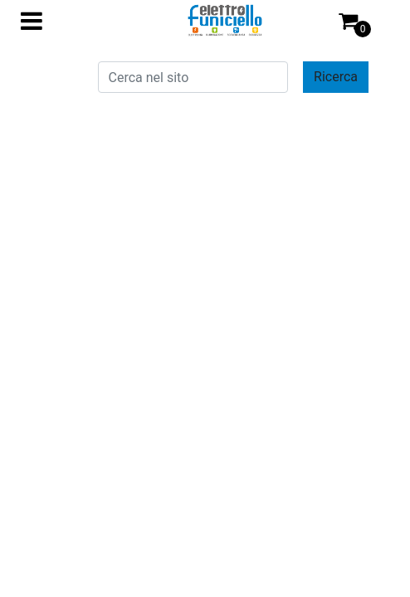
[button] (336, 77)
